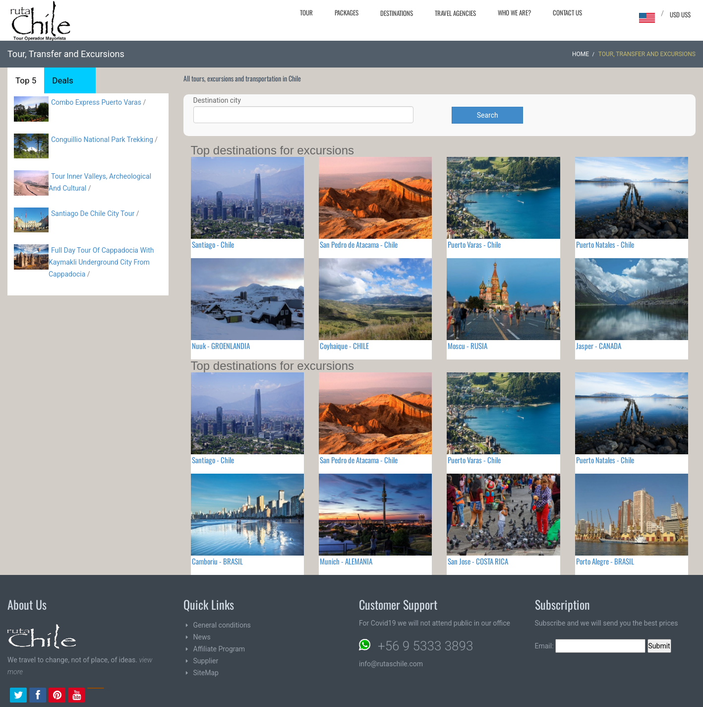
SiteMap (206, 673)
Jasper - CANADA (598, 345)
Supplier (206, 661)
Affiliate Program (219, 649)
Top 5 (25, 80)
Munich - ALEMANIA (346, 561)
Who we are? (514, 12)
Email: (590, 646)
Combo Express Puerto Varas (96, 102)
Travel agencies (455, 13)
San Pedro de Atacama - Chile (359, 244)
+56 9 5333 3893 (425, 645)
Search (487, 115)
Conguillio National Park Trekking (103, 139)
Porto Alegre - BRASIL (605, 561)
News (202, 637)
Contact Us (567, 12)
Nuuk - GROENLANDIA (221, 345)
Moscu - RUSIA (467, 345)
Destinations (396, 13)
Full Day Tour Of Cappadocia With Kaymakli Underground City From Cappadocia (101, 262)
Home (580, 54)
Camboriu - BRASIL (217, 561)
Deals (62, 80)
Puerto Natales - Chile (605, 244)
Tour (306, 12)
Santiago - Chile (213, 244)
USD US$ (680, 14)
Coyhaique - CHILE (344, 345)
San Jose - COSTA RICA (478, 561)
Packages (346, 12)
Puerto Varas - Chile (474, 244)
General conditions (222, 625)
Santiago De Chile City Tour (92, 213)
